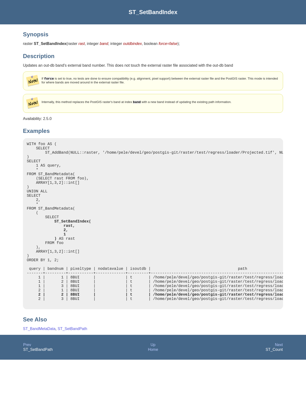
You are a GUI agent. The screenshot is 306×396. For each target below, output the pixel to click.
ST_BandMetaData (39, 365)
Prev (27, 381)
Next (279, 381)
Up (153, 381)
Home (153, 386)
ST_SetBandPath (72, 365)
